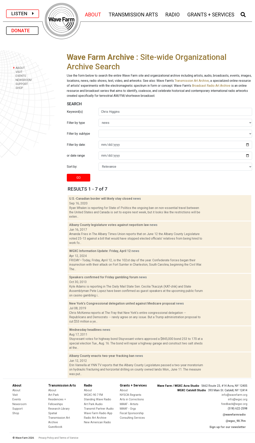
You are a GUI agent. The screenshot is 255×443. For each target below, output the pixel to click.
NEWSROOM (22, 80)
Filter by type (76, 123)
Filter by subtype (78, 133)
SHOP (18, 88)
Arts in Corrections (132, 399)
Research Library (59, 408)
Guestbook (55, 427)
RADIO (172, 14)
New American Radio (97, 422)
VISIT (17, 72)
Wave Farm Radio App (98, 413)
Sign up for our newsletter (227, 427)
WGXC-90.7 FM (93, 395)
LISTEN (22, 13)
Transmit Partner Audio (99, 408)
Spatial (52, 413)
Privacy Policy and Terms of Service (58, 437)
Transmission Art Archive (192, 81)
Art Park (53, 395)
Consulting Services (132, 417)
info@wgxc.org (237, 399)
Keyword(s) (75, 112)
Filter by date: (76, 145)
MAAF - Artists (129, 404)
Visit (15, 395)
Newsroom (19, 404)
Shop (15, 413)
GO (78, 178)
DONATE (22, 30)
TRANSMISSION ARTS (133, 14)
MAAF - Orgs (128, 408)
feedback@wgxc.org (234, 404)
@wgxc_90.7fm (236, 421)
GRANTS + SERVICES (211, 14)
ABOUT (93, 14)
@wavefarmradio (234, 414)
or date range (76, 155)
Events (16, 399)
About (16, 390)
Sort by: (72, 166)
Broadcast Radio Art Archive (211, 85)
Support (17, 408)
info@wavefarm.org (234, 395)
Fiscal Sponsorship (132, 413)
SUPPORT (20, 84)
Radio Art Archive (95, 417)
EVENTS (19, 76)
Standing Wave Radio (97, 399)
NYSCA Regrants (130, 395)
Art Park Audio (93, 404)
